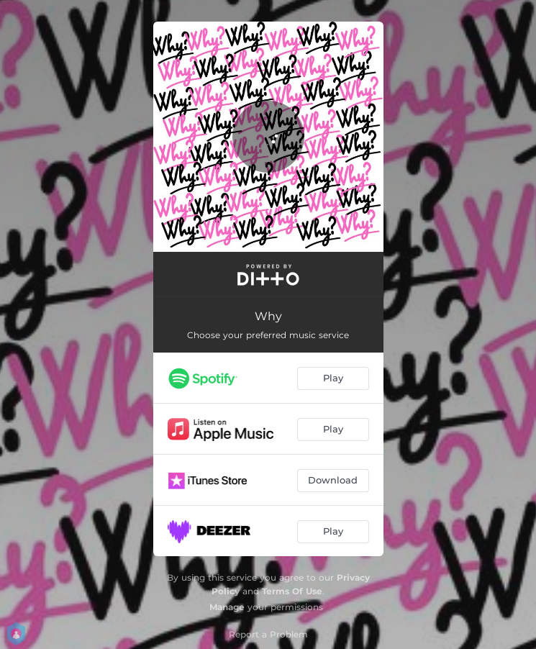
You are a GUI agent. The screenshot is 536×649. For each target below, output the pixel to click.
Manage (227, 607)
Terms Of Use (292, 591)
